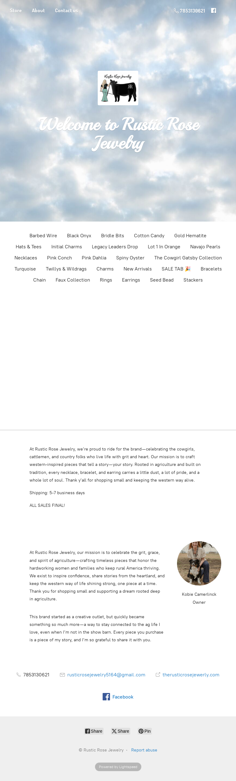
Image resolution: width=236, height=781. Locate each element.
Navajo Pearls (205, 247)
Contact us (66, 10)
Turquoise (25, 269)
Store (16, 10)
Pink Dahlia (94, 258)
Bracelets (211, 269)
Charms (105, 269)
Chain (39, 280)
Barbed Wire (43, 235)
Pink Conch (59, 258)
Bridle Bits (112, 235)
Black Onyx (79, 235)
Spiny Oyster (130, 258)
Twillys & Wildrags (66, 269)
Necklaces (25, 258)
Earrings (131, 280)
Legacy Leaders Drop (115, 247)
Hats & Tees (28, 247)
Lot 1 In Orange (164, 247)
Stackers (193, 280)
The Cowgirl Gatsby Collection (188, 258)
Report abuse (144, 750)
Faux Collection (73, 280)
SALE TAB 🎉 (176, 269)
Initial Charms (66, 247)
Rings (106, 280)
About (38, 10)
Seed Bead (162, 280)
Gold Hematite (190, 235)
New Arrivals (138, 269)
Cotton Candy (149, 235)
